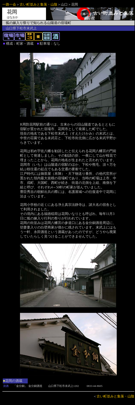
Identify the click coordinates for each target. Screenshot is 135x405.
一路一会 (9, 4)
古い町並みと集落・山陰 (38, 4)
